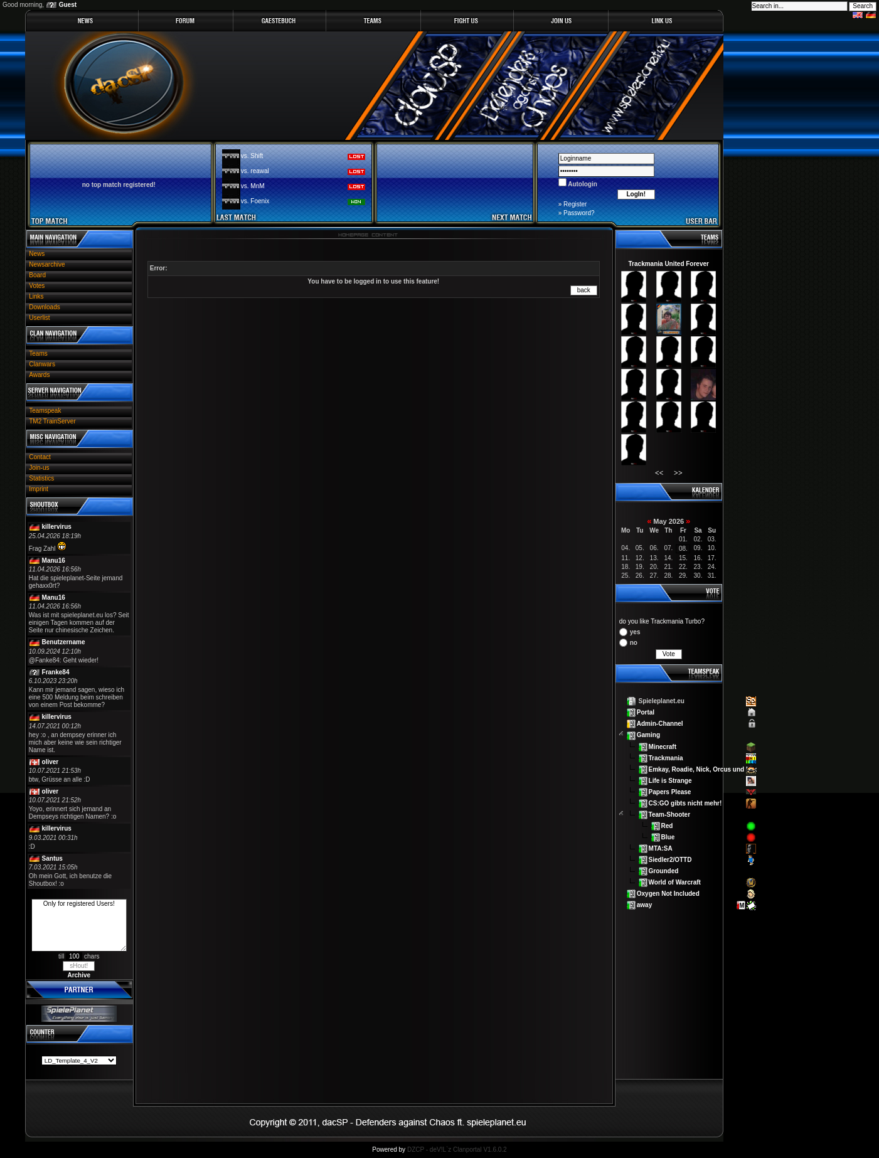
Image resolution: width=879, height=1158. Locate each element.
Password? (578, 213)
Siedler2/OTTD (670, 859)
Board (37, 275)
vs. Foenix (255, 201)
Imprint (38, 489)
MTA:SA (661, 848)
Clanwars (42, 364)
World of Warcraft (675, 882)
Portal (645, 712)
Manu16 (53, 560)
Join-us (39, 467)
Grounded (664, 871)
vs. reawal (255, 170)
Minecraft (662, 746)
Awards (39, 374)
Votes (37, 285)
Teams (38, 353)
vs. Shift (252, 155)
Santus (52, 858)
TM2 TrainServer (52, 421)
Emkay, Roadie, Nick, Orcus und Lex (703, 768)
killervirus (57, 526)
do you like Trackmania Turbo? (662, 621)
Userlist (39, 317)
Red (667, 825)
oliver (50, 761)
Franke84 (56, 672)
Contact (39, 457)
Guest (68, 4)
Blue (668, 837)
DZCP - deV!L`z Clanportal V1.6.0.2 (457, 1149)
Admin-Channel (660, 723)
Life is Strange (670, 780)
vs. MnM (253, 186)
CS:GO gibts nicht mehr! (685, 802)
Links (36, 296)
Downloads (44, 307)
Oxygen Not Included (668, 893)
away (644, 904)
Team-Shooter (670, 814)
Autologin (582, 184)
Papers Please (670, 791)
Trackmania (666, 757)
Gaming (648, 734)
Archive (78, 975)
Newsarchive (47, 264)
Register (575, 204)
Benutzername (63, 642)
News (37, 253)
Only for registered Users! (79, 925)
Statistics (41, 478)
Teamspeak (45, 410)
